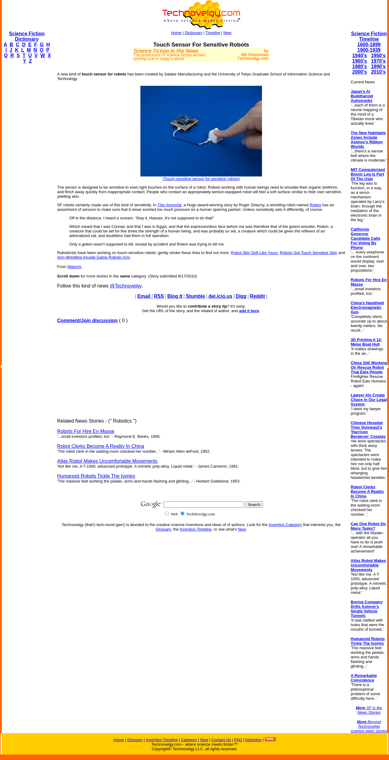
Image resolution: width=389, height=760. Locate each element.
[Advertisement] (26, 160)
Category (189, 739)
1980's (359, 66)
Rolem (315, 205)
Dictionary (193, 32)
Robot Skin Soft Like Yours (254, 252)
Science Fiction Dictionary (26, 36)
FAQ (238, 739)
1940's (359, 55)
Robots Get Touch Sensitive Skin (308, 252)
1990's (378, 66)
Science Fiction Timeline (369, 36)
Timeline (212, 32)
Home (176, 32)
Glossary (163, 529)
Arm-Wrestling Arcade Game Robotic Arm (93, 257)
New (227, 32)
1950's (378, 55)
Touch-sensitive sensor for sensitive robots (201, 178)
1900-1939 (369, 50)
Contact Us (221, 739)
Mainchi (74, 266)
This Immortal (169, 205)
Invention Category (285, 524)
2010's (378, 72)
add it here (249, 311)
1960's (359, 61)
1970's (378, 61)
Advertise (253, 739)
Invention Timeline (196, 529)
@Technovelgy (125, 285)
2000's (359, 72)
